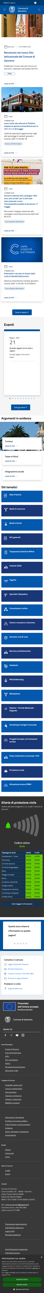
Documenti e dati (11, 1070)
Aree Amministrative (13, 1052)
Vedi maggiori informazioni (22, 904)
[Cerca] (39, 9)
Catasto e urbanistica (13, 1099)
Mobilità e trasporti (12, 1103)
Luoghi (7, 1170)
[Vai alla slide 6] (23, 398)
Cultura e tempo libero (13, 1088)
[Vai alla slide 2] (12, 398)
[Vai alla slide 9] (31, 398)
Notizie (11, 47)
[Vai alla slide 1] (9, 398)
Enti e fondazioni (11, 1060)
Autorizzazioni (10, 1135)
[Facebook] (5, 1035)
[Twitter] (11, 1035)
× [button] (41, 1257)
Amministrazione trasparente (16, 1249)
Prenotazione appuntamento (16, 1224)
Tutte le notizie (22, 312)
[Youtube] (17, 1035)
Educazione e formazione (14, 1117)
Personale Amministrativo (15, 1067)
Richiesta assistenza (13, 1234)
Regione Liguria (9, 2)
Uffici (7, 1056)
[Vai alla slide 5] (20, 398)
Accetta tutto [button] (22, 1279)
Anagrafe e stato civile (13, 1085)
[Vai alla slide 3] (15, 398)
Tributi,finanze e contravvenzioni (17, 1124)
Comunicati (9, 1153)
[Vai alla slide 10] (34, 398)
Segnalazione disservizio (14, 1227)
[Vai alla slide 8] (28, 398)
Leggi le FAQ (10, 1231)
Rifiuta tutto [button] (22, 1285)
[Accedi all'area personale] (35, 2)
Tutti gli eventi (20, 407)
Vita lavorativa (10, 1092)
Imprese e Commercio (13, 1095)
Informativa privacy (12, 1253)
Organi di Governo (12, 1049)
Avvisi (8, 117)
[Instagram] (23, 1035)
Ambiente (9, 1128)
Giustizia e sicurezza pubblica (16, 1121)
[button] (22, 1289)
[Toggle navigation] (4, 9)
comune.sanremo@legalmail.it (17, 1204)
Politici (7, 1063)
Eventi (7, 1174)
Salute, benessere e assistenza (17, 1131)
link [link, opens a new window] (9, 1275)
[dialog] (22, 1274)
